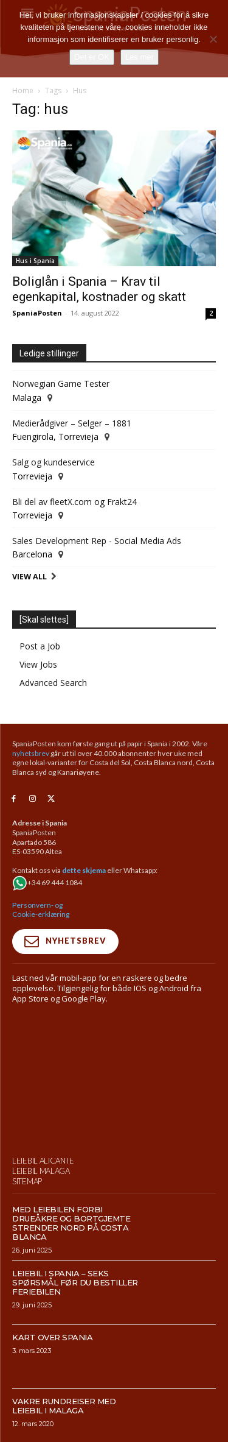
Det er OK (91, 57)
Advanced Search (53, 682)
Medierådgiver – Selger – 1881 (71, 423)
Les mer (139, 57)
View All (29, 576)
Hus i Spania (35, 260)
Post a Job (39, 646)
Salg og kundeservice (53, 462)
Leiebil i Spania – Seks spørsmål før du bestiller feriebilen (75, 1282)
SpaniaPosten (37, 312)
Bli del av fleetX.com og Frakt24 (74, 501)
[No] (213, 39)
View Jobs (38, 664)
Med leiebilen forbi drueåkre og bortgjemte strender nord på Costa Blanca (71, 1223)
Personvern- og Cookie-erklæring (40, 909)
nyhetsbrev (30, 753)
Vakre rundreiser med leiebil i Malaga (64, 1405)
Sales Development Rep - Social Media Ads (96, 540)
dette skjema (84, 870)
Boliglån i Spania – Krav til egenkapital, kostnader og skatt (99, 289)
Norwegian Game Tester (60, 383)
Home (22, 90)
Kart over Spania (52, 1337)
